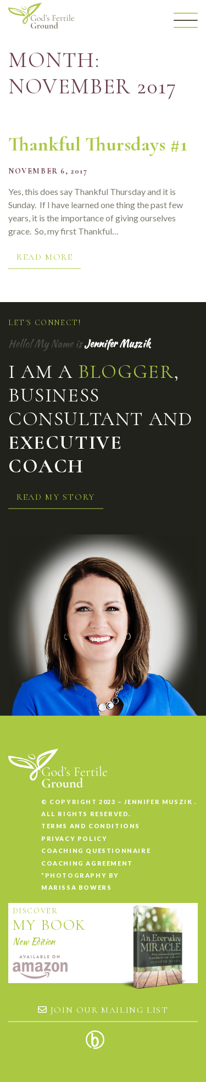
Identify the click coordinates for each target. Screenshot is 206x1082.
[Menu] (185, 20)
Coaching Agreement (87, 863)
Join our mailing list (103, 1010)
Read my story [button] (55, 497)
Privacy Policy (74, 838)
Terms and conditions (90, 825)
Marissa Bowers (76, 887)
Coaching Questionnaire (96, 850)
